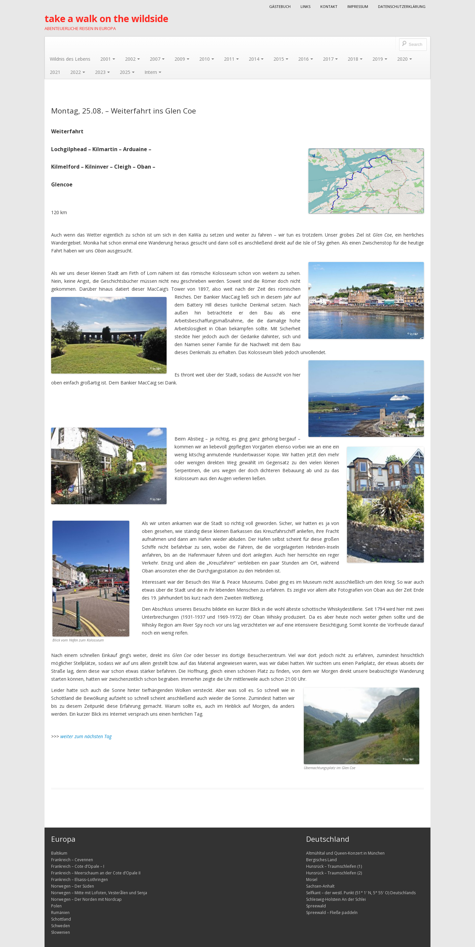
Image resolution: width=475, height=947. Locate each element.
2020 (404, 59)
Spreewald (316, 906)
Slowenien (60, 932)
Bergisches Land (321, 860)
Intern (152, 72)
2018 (355, 59)
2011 (231, 59)
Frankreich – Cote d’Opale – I (77, 866)
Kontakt (328, 6)
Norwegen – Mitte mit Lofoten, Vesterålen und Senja (99, 893)
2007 (157, 59)
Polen (56, 906)
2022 (77, 72)
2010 (206, 59)
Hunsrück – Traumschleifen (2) (334, 873)
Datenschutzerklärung (402, 6)
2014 (256, 59)
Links (305, 6)
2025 (127, 72)
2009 (181, 59)
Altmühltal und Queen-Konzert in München (345, 853)
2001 (107, 59)
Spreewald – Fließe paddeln (332, 912)
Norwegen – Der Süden (72, 886)
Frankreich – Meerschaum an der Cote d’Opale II (96, 873)
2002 (132, 59)
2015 (280, 59)
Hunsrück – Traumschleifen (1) (334, 866)
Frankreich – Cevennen (72, 860)
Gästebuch (280, 6)
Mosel (311, 879)
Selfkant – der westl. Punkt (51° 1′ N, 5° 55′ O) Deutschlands (361, 893)
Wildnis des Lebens (70, 59)
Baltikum (59, 853)
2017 (330, 59)
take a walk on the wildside (106, 18)
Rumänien (60, 912)
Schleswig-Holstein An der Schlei (336, 899)
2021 (55, 72)
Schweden (60, 926)
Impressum (357, 6)
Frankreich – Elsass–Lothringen (79, 879)
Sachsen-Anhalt (320, 886)
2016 (305, 59)
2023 (102, 72)
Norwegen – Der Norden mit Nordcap (86, 899)
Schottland (61, 919)
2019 (379, 59)
